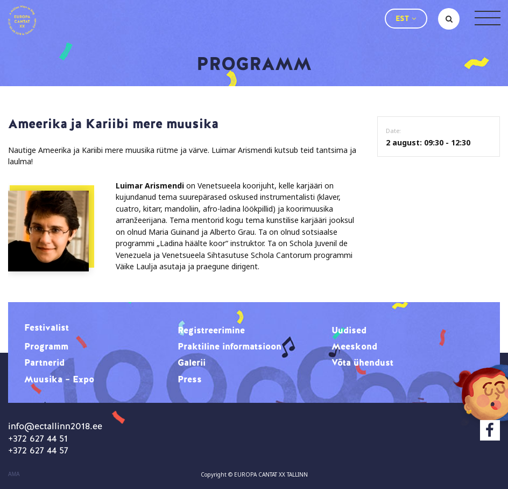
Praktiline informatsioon (229, 346)
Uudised (348, 330)
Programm (46, 346)
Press (190, 379)
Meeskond (354, 346)
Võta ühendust (362, 362)
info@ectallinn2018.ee (55, 426)
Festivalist (46, 327)
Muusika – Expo (59, 379)
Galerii (192, 362)
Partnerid (44, 362)
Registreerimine (211, 330)
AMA (14, 474)
